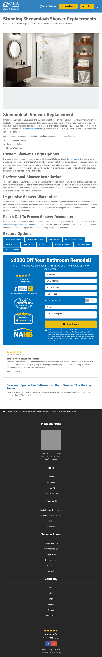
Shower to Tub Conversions (51, 516)
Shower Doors (45, 244)
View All (51, 571)
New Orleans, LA (51, 549)
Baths (51, 521)
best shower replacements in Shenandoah (20, 225)
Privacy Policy (52, 340)
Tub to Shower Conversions (51, 510)
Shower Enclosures (63, 244)
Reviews (51, 604)
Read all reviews (13, 371)
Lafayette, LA (51, 554)
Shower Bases (28, 244)
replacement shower (31, 129)
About (51, 588)
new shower (75, 159)
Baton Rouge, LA (51, 543)
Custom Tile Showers (35, 239)
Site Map (57, 649)
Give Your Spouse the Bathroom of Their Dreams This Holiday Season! (49, 386)
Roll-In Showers (11, 244)
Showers (51, 527)
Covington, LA (51, 560)
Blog (51, 593)
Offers (51, 599)
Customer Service (51, 493)
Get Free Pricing (70, 324)
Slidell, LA (51, 566)
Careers (51, 610)
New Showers (54, 239)
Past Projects (51, 616)
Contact (51, 477)
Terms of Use (87, 338)
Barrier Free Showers (14, 239)
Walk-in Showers (12, 250)
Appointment (68, 6)
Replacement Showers (74, 239)
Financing (51, 488)
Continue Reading (15, 399)
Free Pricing (87, 6)
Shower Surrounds (83, 244)
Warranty (51, 482)
